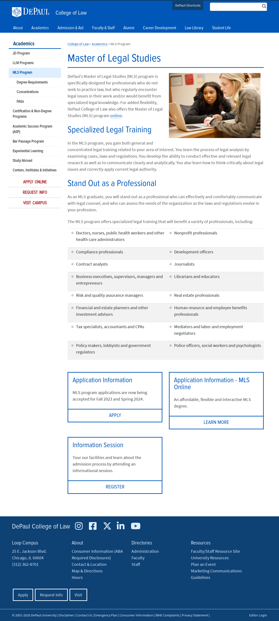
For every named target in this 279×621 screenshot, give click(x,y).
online (116, 115)
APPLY (115, 415)
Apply (23, 594)
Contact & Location (89, 564)
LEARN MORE (216, 422)
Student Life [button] (221, 28)
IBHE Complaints (167, 615)
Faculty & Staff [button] (103, 28)
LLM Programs (23, 63)
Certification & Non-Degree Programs (32, 114)
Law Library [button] (194, 28)
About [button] (18, 28)
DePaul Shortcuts (188, 5)
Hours (77, 577)
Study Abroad (22, 160)
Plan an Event (203, 564)
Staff (135, 564)
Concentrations (28, 92)
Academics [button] (40, 28)
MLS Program (22, 72)
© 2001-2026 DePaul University (34, 615)
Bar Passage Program (28, 141)
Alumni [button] (128, 28)
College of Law (71, 13)
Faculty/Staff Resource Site (215, 551)
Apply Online (35, 182)
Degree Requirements (32, 82)
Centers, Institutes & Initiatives (34, 170)
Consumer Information (136, 615)
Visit (78, 594)
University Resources (210, 557)
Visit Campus (35, 203)
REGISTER (115, 487)
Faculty (138, 557)
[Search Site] (238, 7)
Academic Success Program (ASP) (32, 129)
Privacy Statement (195, 615)
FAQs (20, 101)
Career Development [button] (159, 28)
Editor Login (258, 615)
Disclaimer (66, 615)
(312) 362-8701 (25, 564)
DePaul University (32, 12)
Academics (23, 44)
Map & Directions (87, 570)
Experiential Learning (28, 151)
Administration (145, 551)
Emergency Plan (105, 615)
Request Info (35, 193)
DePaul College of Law (41, 526)
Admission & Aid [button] (70, 28)
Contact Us (84, 615)
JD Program (21, 53)
